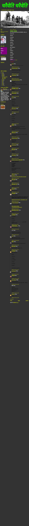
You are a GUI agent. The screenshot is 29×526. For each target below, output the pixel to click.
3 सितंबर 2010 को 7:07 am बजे (15, 143)
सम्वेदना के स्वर (14, 132)
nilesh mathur (14, 108)
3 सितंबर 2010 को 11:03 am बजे (15, 187)
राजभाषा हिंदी (13, 193)
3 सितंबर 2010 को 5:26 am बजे (15, 131)
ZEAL (13, 113)
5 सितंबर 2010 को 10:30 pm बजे (15, 240)
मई (2, 82)
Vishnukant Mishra (15, 68)
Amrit (13, 63)
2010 (2, 73)
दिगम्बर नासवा (13, 246)
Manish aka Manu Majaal (16, 79)
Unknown (13, 294)
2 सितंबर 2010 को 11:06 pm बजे (15, 107)
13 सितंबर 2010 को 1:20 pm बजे (15, 278)
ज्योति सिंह (13, 275)
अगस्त (3, 79)
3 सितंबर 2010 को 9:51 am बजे (15, 173)
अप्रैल (2, 83)
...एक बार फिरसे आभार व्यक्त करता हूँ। (17, 207)
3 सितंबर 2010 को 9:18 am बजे (15, 158)
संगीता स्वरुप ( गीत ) (14, 184)
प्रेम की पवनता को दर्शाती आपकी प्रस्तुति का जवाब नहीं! (19, 176)
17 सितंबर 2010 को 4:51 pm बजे (15, 284)
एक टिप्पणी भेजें (11, 299)
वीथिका (13, 241)
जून (2, 81)
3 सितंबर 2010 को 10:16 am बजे (15, 178)
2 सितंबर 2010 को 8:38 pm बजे (15, 87)
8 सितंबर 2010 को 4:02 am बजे (15, 274)
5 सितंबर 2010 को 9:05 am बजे (15, 224)
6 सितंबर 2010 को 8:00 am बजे (15, 269)
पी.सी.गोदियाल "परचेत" (15, 88)
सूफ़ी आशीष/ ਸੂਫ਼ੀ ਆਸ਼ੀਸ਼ (15, 210)
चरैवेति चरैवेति (14, 6)
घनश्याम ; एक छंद (13, 31)
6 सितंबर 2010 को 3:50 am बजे (15, 249)
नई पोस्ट (11, 300)
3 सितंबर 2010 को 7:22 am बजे (15, 148)
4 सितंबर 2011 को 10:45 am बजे (15, 297)
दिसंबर (3, 74)
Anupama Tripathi (14, 138)
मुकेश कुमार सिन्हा (14, 93)
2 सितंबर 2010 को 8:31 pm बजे (15, 78)
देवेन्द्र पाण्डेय (13, 149)
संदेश (2, 58)
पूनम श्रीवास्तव (13, 214)
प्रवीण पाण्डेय (13, 179)
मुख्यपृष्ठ (19, 300)
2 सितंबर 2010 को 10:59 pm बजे (15, 96)
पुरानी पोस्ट (27, 300)
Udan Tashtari (14, 155)
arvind (13, 97)
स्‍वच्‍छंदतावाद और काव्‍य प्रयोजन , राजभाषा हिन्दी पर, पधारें (19, 199)
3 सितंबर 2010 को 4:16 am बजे (15, 123)
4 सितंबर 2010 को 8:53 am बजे (15, 213)
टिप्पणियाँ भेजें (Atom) (15, 302)
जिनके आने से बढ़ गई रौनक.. (15, 206)
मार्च (2, 84)
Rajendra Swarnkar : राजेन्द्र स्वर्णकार (17, 159)
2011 (2, 72)
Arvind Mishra (14, 75)
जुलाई (3, 80)
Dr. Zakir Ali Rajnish (15, 202)
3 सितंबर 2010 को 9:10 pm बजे (15, 201)
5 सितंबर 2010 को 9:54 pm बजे (15, 234)
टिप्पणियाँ (2, 59)
